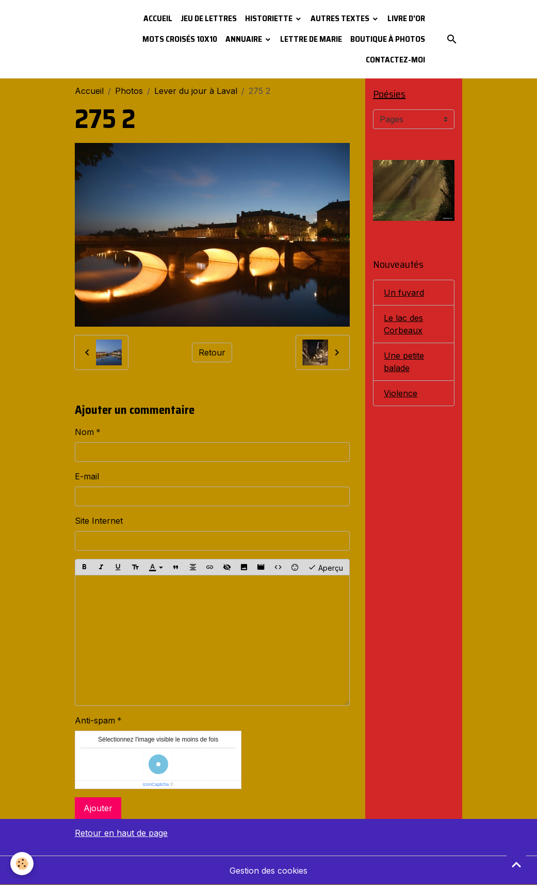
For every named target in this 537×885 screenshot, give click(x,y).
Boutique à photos (387, 39)
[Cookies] (22, 863)
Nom (84, 432)
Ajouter (98, 808)
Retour (212, 352)
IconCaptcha (156, 784)
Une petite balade (404, 361)
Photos (129, 91)
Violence (400, 393)
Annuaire (244, 39)
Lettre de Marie (311, 39)
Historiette (269, 18)
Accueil (157, 18)
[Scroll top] (516, 864)
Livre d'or (406, 18)
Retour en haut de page (121, 833)
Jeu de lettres (209, 18)
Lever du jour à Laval (195, 91)
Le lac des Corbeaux (403, 324)
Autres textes (341, 18)
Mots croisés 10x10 (179, 39)
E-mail (87, 476)
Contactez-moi (395, 59)
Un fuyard (404, 292)
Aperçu (325, 567)
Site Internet (99, 521)
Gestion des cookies (268, 870)
